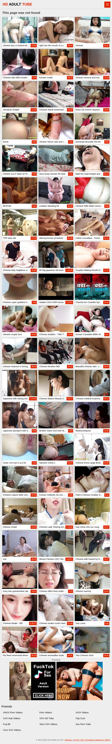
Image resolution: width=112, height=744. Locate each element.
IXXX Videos (82, 712)
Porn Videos (45, 712)
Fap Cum (80, 718)
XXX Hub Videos (11, 718)
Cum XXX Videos (12, 730)
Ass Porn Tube (83, 724)
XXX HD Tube (46, 718)
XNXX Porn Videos (12, 712)
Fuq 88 (6, 724)
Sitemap (68, 740)
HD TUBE (17, 4)
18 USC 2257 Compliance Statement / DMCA (91, 740)
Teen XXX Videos (48, 724)
